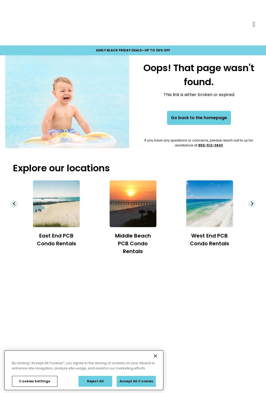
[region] (84, 370)
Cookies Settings (34, 381)
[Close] (155, 356)
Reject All (95, 381)
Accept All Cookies (136, 381)
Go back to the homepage (199, 118)
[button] (252, 204)
